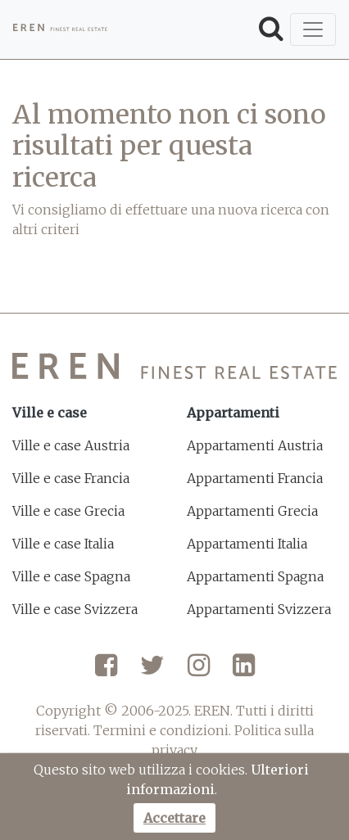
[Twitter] (152, 671)
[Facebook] (106, 671)
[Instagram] (199, 671)
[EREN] (60, 29)
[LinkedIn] (244, 671)
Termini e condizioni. (162, 730)
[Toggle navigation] (313, 29)
